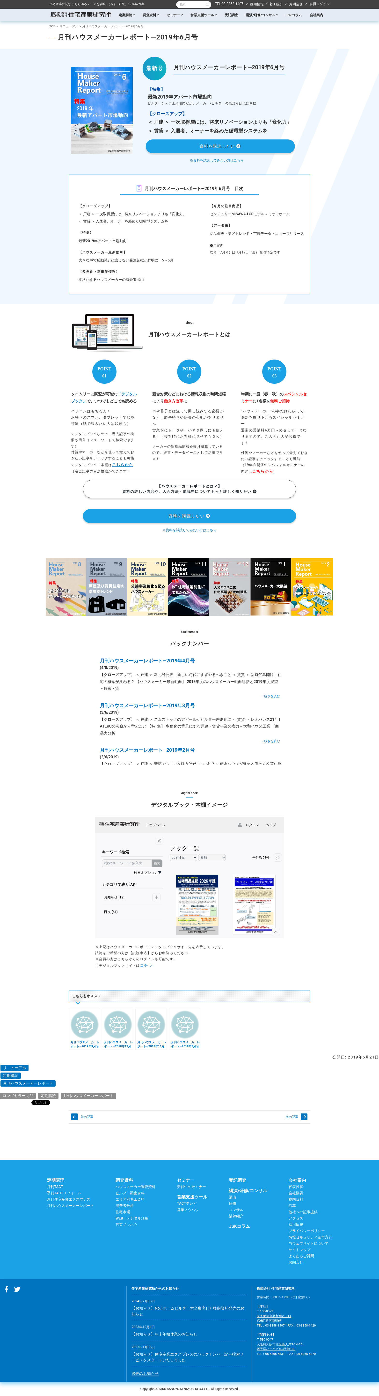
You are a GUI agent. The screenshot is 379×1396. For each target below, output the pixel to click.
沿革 (292, 1206)
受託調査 (231, 15)
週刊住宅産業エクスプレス (68, 1199)
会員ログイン (319, 4)
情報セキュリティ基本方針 (310, 1237)
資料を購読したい (220, 146)
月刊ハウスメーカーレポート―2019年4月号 (147, 661)
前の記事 (87, 1117)
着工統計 (276, 4)
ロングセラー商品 (17, 1095)
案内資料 (296, 1199)
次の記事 (292, 1117)
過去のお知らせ (145, 1373)
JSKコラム (294, 15)
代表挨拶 (296, 1187)
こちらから (122, 464)
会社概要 (296, 1193)
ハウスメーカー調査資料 (135, 1187)
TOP (52, 26)
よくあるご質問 (301, 1256)
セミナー (175, 15)
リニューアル (68, 26)
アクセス (296, 1218)
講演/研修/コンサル (262, 15)
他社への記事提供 (303, 1212)
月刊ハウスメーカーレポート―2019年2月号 (147, 750)
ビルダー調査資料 (130, 1193)
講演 (232, 1197)
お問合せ (296, 4)
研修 (232, 1203)
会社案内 (316, 15)
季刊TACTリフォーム (64, 1193)
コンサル (236, 1210)
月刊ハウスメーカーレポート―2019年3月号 (147, 705)
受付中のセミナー (191, 1187)
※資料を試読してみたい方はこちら (217, 160)
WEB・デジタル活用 (132, 1218)
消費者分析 (125, 1206)
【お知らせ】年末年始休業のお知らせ (164, 1334)
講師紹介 (236, 1216)
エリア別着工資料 (130, 1199)
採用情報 (257, 4)
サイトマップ (299, 1250)
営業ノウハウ (126, 1224)
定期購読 (127, 15)
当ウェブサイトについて (308, 1243)
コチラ (146, 965)
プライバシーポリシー (307, 1231)
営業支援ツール (203, 15)
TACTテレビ (187, 1203)
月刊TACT (55, 1187)
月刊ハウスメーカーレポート (28, 1083)
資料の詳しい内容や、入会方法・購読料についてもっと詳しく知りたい (189, 489)
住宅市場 (123, 1212)
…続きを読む (271, 696)
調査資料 (151, 15)
